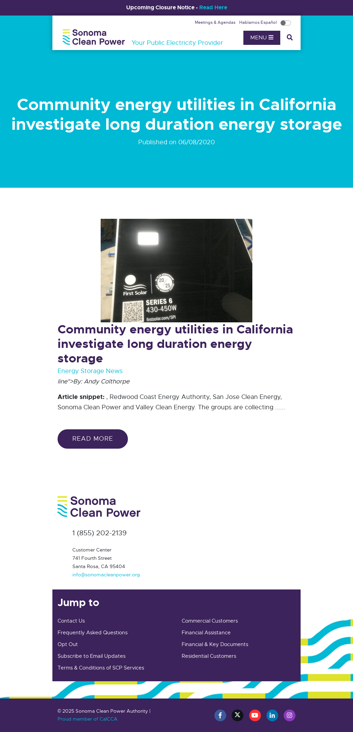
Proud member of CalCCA (88, 719)
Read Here (213, 7)
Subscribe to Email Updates (91, 656)
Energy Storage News (90, 371)
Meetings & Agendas (215, 22)
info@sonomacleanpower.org (106, 575)
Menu (261, 37)
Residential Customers (209, 656)
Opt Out (68, 644)
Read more (92, 438)
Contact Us (71, 621)
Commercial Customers (210, 621)
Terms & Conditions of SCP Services (101, 668)
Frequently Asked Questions (93, 632)
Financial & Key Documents (215, 644)
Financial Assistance (206, 632)
